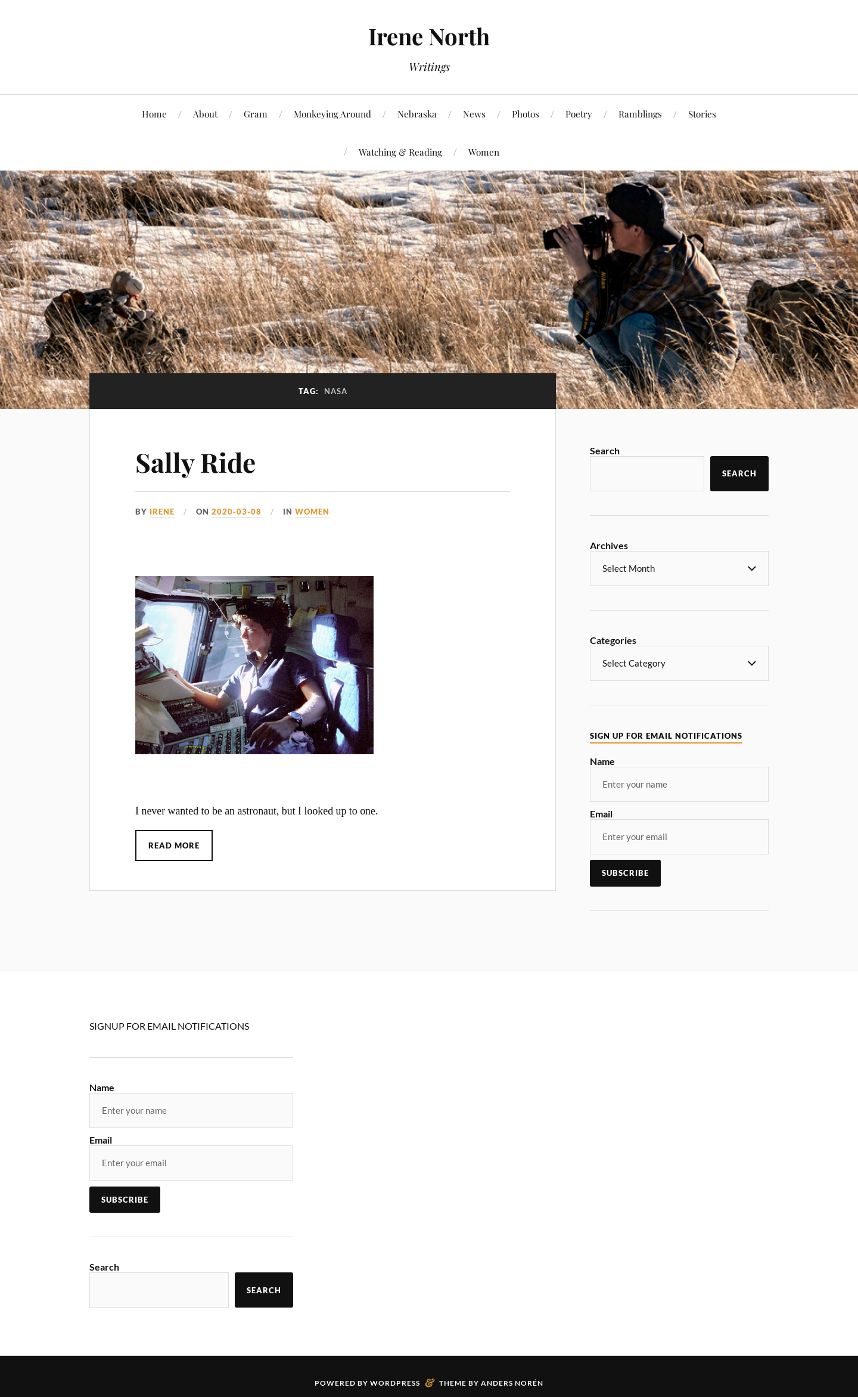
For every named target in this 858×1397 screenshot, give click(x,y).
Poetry (578, 113)
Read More (174, 845)
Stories (702, 113)
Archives (609, 545)
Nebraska (417, 113)
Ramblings (640, 113)
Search (605, 450)
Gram (256, 113)
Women (483, 151)
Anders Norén (512, 1381)
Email (601, 812)
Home (154, 113)
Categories (613, 639)
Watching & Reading (400, 151)
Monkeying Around (332, 113)
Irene (162, 511)
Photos (525, 113)
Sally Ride (195, 461)
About (205, 113)
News (474, 113)
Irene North (429, 36)
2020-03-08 (237, 511)
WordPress (395, 1381)
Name (602, 760)
